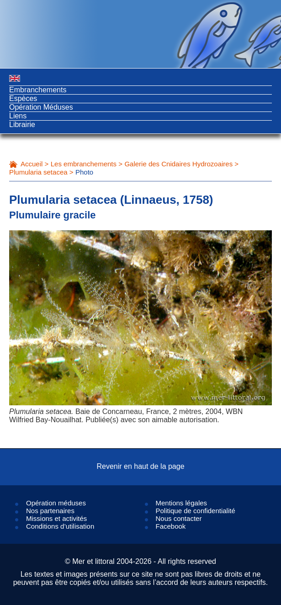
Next (244, 347)
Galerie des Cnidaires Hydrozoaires (178, 164)
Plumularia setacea (38, 172)
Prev (37, 347)
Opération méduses (56, 503)
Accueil (31, 164)
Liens (18, 116)
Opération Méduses (41, 107)
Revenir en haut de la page (140, 466)
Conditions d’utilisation (60, 526)
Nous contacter (179, 518)
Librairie (22, 124)
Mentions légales (181, 503)
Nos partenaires (50, 511)
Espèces (23, 98)
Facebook (171, 526)
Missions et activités (56, 518)
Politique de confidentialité (195, 511)
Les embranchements (84, 164)
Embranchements (37, 90)
